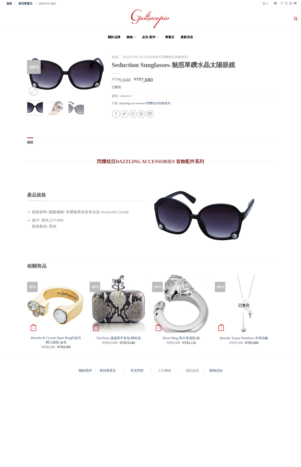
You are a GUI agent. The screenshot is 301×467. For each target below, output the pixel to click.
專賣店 (169, 37)
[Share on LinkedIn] (150, 114)
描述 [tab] (30, 142)
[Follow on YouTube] (295, 3)
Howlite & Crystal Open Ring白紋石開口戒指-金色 (56, 340)
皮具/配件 (150, 37)
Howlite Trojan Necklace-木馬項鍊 (244, 338)
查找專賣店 (25, 3)
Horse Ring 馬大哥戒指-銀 (181, 338)
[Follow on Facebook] (281, 3)
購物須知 (215, 370)
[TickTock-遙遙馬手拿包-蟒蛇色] (119, 304)
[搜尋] (295, 18)
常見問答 (138, 370)
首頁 (115, 57)
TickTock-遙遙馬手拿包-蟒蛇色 (118, 338)
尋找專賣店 (107, 370)
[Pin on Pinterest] (141, 114)
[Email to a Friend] (133, 114)
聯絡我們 (86, 370)
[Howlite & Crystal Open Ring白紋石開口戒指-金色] (56, 304)
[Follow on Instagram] (286, 3)
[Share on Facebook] (116, 114)
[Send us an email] (290, 3)
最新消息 (187, 37)
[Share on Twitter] (124, 114)
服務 (9, 3)
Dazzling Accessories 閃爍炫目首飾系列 (155, 57)
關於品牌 (114, 37)
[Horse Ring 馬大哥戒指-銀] (181, 304)
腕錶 (131, 37)
